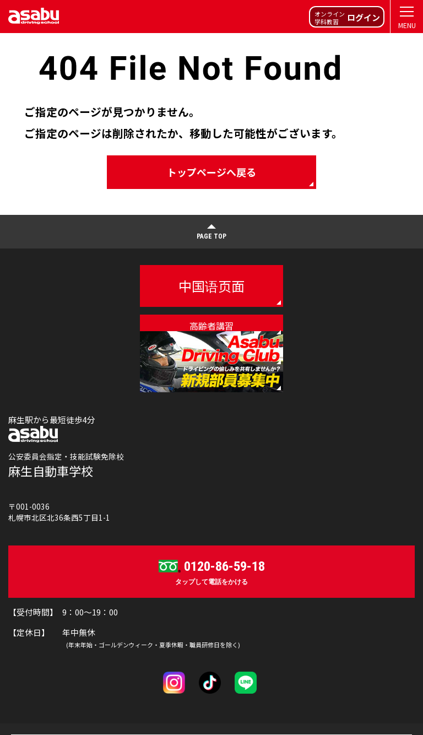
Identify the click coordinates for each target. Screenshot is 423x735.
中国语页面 (211, 285)
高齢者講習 (211, 325)
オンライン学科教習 (347, 17)
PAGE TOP (211, 236)
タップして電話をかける (211, 571)
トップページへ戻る (211, 172)
